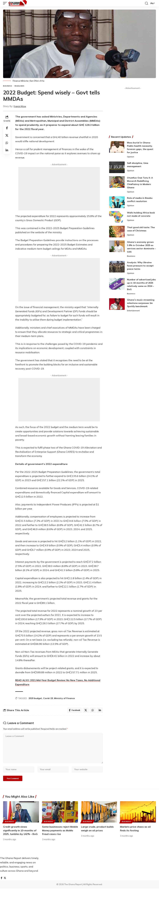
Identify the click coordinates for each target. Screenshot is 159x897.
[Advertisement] (59, 188)
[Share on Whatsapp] (7, 143)
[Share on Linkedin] (7, 150)
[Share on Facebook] (7, 128)
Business (7, 86)
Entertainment (134, 312)
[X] (5, 886)
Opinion (130, 157)
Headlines (19, 86)
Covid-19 (48, 698)
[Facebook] (1, 886)
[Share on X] (7, 135)
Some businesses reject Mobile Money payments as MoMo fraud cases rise (58, 835)
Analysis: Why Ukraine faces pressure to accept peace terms (140, 266)
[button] (5, 3)
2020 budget (35, 698)
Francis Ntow (21, 106)
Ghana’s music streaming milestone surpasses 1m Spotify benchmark (140, 304)
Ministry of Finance (64, 698)
